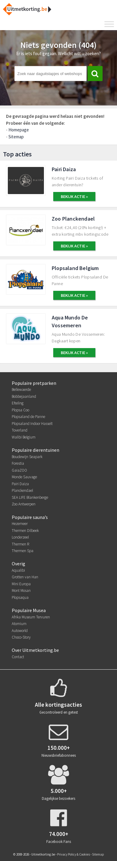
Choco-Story (21, 637)
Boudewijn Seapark (27, 456)
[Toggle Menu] (109, 24)
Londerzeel (20, 537)
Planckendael (22, 490)
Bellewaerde (21, 389)
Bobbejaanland (24, 396)
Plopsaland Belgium (75, 268)
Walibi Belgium (23, 437)
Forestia (18, 463)
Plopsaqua (20, 597)
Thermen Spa (22, 550)
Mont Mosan (21, 590)
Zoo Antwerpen (23, 504)
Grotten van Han (25, 577)
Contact (18, 656)
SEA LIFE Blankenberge (30, 497)
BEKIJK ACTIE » (74, 196)
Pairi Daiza (64, 169)
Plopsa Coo (20, 410)
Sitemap (16, 137)
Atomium (19, 623)
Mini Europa (21, 583)
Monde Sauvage (24, 476)
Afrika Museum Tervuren (31, 617)
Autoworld (20, 630)
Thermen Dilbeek (25, 530)
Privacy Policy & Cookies (73, 854)
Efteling (17, 403)
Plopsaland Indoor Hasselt (32, 423)
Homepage (18, 130)
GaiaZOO (19, 470)
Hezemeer (20, 523)
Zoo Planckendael (73, 218)
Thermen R (20, 544)
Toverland (19, 430)
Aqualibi (18, 570)
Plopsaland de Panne (28, 416)
